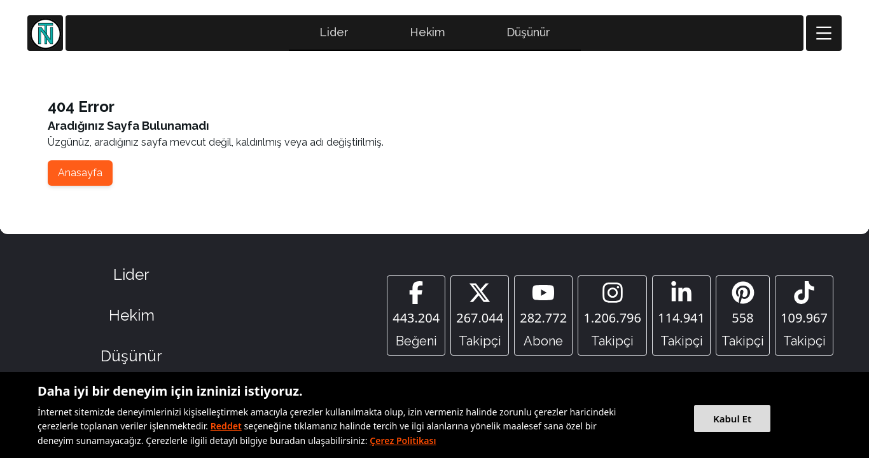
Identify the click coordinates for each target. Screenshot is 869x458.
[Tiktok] (804, 315)
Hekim (427, 32)
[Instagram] (612, 315)
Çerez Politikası (403, 440)
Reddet (226, 426)
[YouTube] (543, 315)
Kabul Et (732, 418)
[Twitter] (479, 315)
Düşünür (528, 32)
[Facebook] (416, 315)
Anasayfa (80, 173)
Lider (334, 32)
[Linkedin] (681, 315)
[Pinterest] (743, 315)
